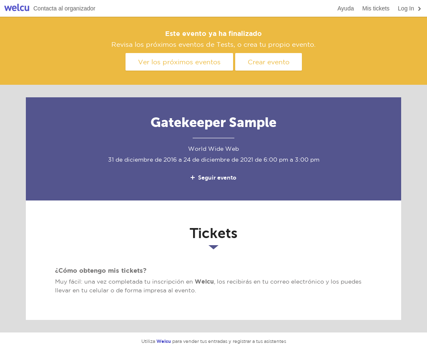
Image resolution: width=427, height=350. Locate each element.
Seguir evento (212, 177)
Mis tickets (375, 8)
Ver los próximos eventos (179, 62)
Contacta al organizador (64, 8)
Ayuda (345, 8)
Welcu (16, 8)
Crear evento (268, 62)
